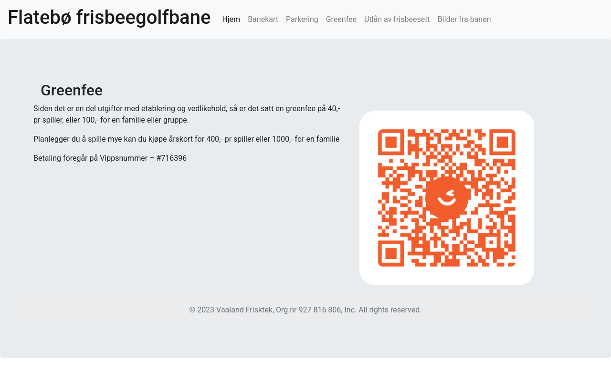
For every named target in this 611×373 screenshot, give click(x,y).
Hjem (233, 19)
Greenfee (341, 19)
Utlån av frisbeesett (397, 19)
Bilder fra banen (464, 19)
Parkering (302, 19)
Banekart (263, 19)
